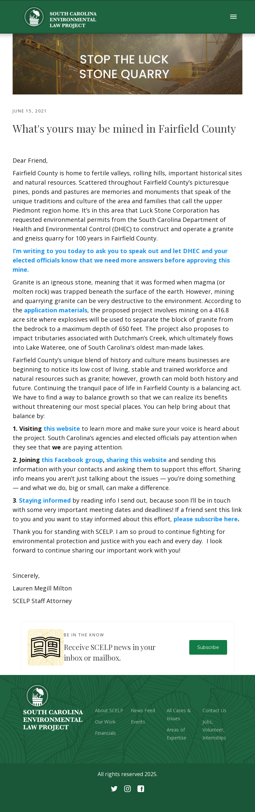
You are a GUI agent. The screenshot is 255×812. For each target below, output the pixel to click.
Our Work (105, 722)
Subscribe (208, 647)
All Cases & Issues (179, 714)
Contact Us (214, 710)
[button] (233, 17)
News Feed (143, 710)
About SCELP (109, 710)
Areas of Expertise (176, 734)
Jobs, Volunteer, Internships (214, 730)
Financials (105, 733)
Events (138, 722)
